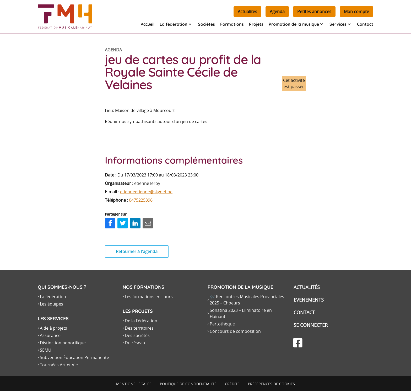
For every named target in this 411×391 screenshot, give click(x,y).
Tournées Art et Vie (59, 365)
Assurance (50, 335)
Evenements (309, 300)
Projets (256, 24)
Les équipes (51, 304)
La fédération (53, 296)
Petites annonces (314, 11)
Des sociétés (137, 335)
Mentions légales (134, 383)
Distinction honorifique (63, 343)
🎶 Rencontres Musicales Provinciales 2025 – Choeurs (247, 300)
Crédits (232, 383)
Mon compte (356, 11)
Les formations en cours (149, 296)
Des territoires (139, 328)
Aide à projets (53, 328)
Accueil (147, 24)
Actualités (247, 11)
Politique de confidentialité (188, 383)
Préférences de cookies (271, 383)
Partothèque (222, 324)
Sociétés (206, 24)
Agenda (277, 11)
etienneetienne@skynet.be (146, 192)
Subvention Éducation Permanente (74, 357)
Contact (365, 24)
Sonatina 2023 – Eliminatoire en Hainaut (241, 313)
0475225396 (141, 200)
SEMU (45, 350)
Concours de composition (235, 331)
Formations (232, 24)
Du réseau (135, 343)
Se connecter (311, 325)
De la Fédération (141, 321)
